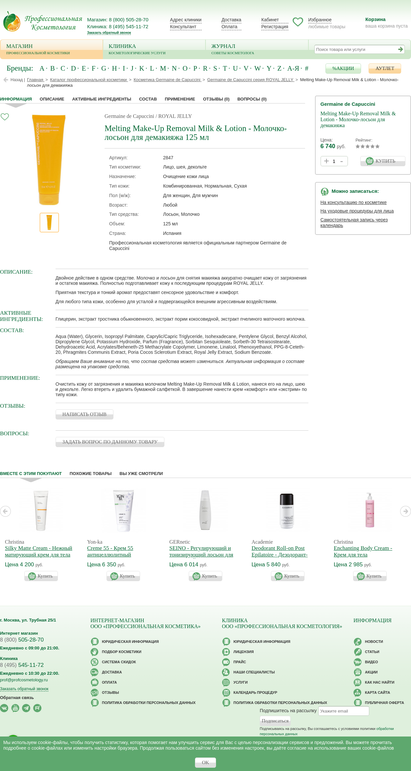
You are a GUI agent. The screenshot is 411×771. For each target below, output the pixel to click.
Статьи (372, 652)
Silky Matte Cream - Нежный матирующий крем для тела (38, 551)
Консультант (183, 26)
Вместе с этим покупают (31, 473)
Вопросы (252, 99)
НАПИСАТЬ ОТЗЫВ (84, 414)
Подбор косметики (121, 652)
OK (205, 762)
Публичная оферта (384, 703)
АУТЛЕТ (384, 68)
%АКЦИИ (343, 68)
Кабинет (270, 19)
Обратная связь (17, 697)
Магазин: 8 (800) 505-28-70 (117, 19)
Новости (374, 642)
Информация (16, 99)
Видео (371, 662)
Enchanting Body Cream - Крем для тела (363, 551)
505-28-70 (22, 640)
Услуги (240, 682)
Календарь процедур (255, 692)
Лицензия (243, 652)
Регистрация (274, 26)
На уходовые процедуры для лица (357, 211)
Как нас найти (379, 682)
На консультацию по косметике (354, 202)
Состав (148, 99)
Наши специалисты (254, 672)
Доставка (231, 19)
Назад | (18, 79)
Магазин (51, 50)
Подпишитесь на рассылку (288, 710)
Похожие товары (91, 473)
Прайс (239, 662)
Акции (371, 672)
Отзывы (216, 99)
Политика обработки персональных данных (149, 703)
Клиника (154, 50)
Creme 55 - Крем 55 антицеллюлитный (110, 551)
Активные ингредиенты (102, 99)
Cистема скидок (119, 662)
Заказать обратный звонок (109, 32)
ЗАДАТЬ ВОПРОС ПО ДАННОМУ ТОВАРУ (110, 441)
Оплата (229, 26)
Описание (52, 99)
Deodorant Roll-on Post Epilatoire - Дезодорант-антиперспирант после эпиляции (280, 558)
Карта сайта (377, 692)
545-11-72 (22, 665)
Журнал (256, 50)
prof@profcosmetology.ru (24, 679)
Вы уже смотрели (141, 473)
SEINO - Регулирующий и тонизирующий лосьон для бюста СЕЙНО (201, 554)
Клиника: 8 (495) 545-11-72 (117, 26)
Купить (45, 575)
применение (180, 99)
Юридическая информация (130, 642)
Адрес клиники (186, 19)
